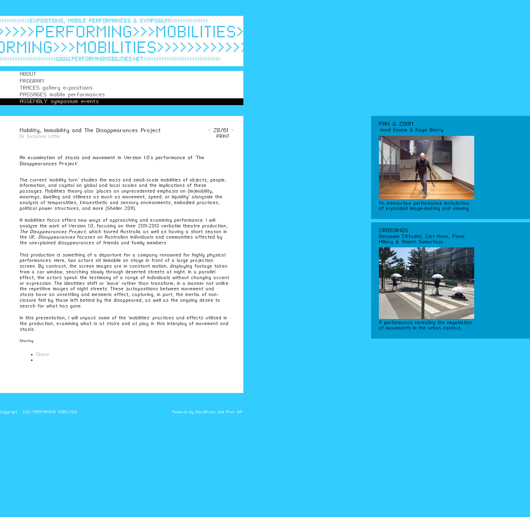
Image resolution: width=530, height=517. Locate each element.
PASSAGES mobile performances (62, 95)
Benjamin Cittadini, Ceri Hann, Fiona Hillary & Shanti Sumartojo (422, 239)
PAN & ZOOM (396, 124)
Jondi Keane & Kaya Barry (411, 130)
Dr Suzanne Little (40, 136)
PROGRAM (32, 81)
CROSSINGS (393, 230)
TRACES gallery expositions (56, 88)
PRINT (223, 136)
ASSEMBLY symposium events (59, 101)
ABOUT (28, 74)
